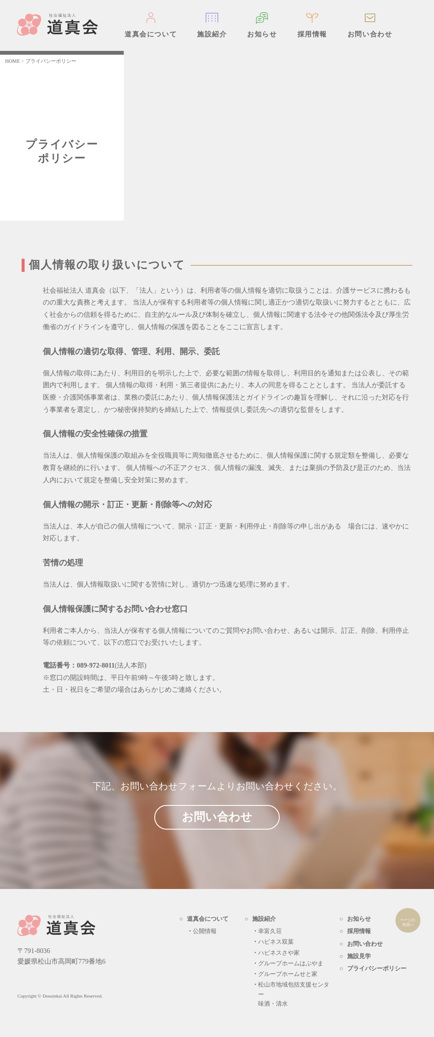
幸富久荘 (270, 931)
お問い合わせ (370, 34)
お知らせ (262, 34)
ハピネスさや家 (279, 953)
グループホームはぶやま (290, 963)
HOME (12, 61)
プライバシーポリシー (376, 968)
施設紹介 (212, 34)
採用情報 (312, 34)
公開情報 (205, 931)
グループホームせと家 (287, 974)
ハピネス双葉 (276, 942)
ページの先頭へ (408, 923)
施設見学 (359, 956)
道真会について (151, 34)
